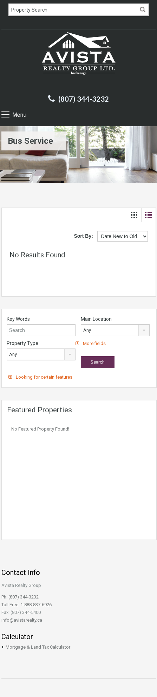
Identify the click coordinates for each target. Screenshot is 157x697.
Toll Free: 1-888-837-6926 (26, 604)
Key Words (18, 319)
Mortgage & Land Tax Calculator (38, 647)
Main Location (96, 319)
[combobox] (115, 330)
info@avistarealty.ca (21, 620)
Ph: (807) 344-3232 (20, 597)
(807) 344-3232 (83, 99)
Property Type (22, 343)
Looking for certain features (40, 377)
